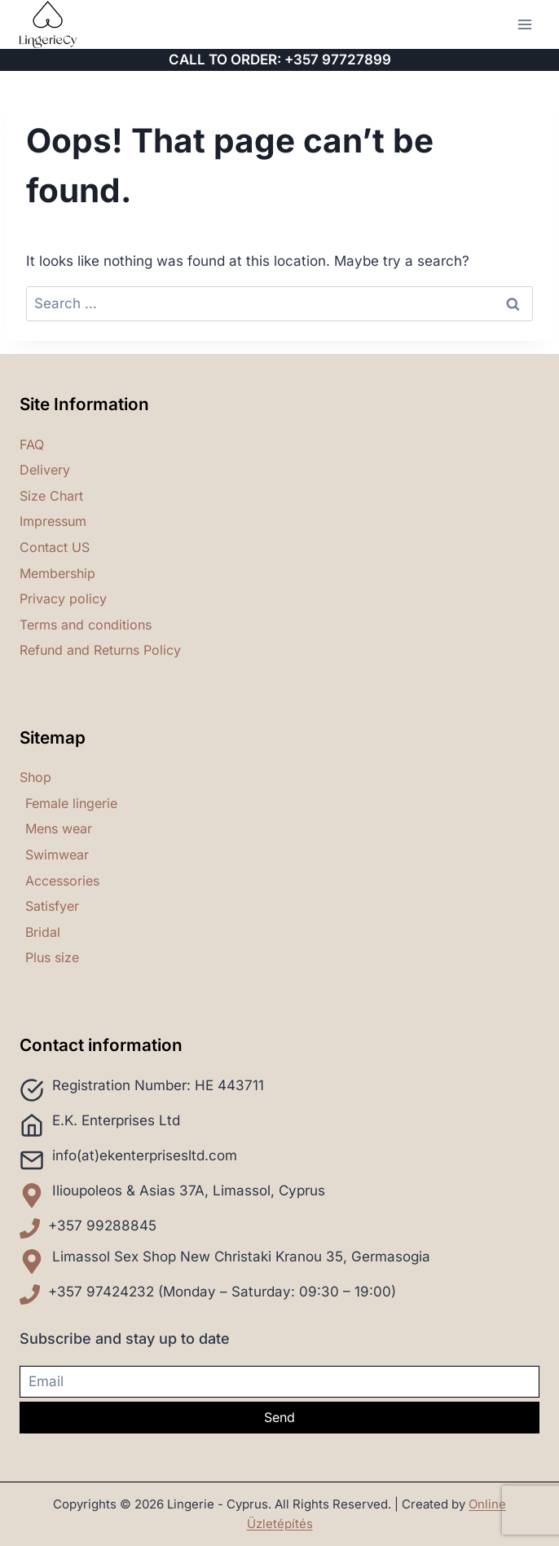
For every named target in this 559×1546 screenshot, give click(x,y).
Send (279, 1417)
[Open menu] (524, 24)
